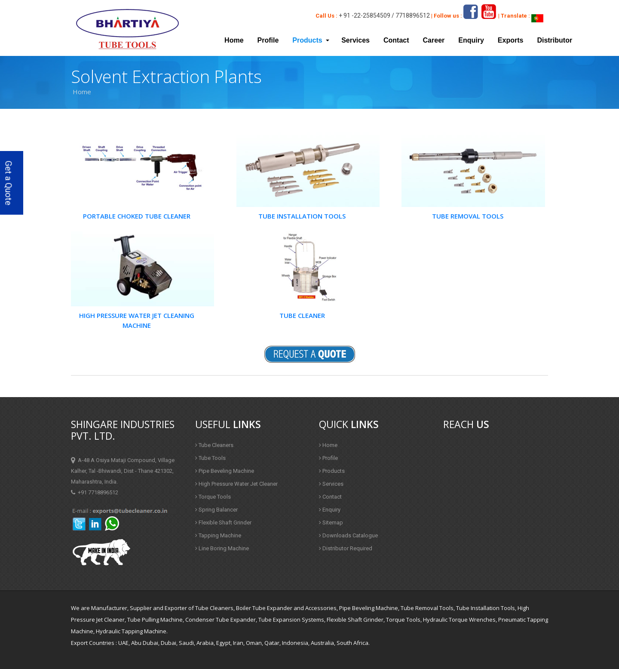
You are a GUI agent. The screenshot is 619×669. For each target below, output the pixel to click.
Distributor (554, 40)
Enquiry (471, 40)
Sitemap (331, 522)
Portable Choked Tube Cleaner (136, 216)
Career (434, 40)
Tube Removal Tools (467, 216)
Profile (268, 40)
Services (355, 40)
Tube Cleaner (302, 315)
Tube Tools (210, 458)
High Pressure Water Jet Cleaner (236, 484)
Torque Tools (213, 496)
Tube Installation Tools (302, 216)
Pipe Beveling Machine (224, 471)
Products (332, 471)
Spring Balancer (216, 509)
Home (233, 40)
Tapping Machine (218, 535)
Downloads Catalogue (348, 535)
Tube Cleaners (214, 445)
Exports (511, 40)
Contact (396, 40)
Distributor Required (345, 548)
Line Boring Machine (222, 548)
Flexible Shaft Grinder (223, 522)
